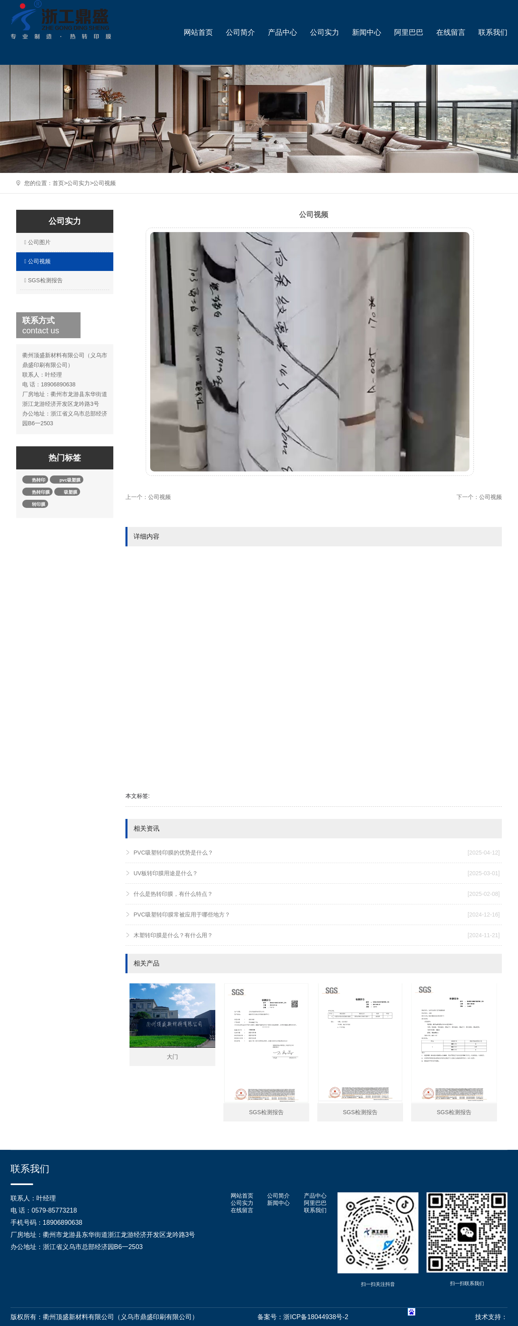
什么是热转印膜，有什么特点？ (317, 894)
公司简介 (240, 32)
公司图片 (36, 242)
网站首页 (198, 32)
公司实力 (324, 32)
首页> (60, 183)
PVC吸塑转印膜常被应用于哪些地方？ (317, 914)
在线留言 (450, 32)
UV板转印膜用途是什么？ (317, 873)
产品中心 (282, 32)
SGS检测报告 (42, 280)
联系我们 (492, 32)
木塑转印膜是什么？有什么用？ (317, 935)
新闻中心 (366, 32)
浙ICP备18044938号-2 (315, 1316)
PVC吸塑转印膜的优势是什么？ (317, 852)
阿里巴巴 (408, 32)
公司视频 (104, 183)
